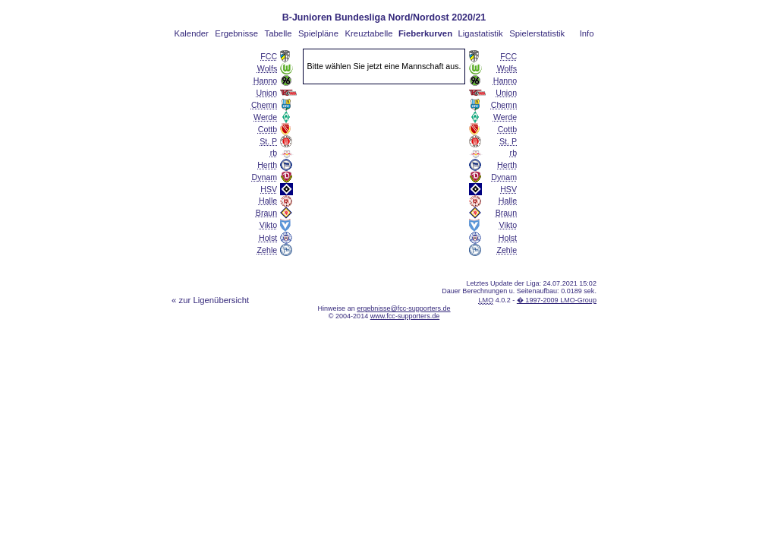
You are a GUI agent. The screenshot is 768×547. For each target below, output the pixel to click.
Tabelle (278, 33)
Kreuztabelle (369, 33)
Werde (265, 117)
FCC (268, 56)
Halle (268, 200)
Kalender (191, 33)
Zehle (267, 250)
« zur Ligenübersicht (210, 300)
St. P (268, 141)
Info (587, 33)
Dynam (265, 177)
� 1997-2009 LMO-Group (556, 300)
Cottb (267, 129)
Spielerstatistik (537, 33)
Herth (267, 164)
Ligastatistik (480, 33)
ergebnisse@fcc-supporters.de (403, 308)
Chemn (264, 104)
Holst (268, 237)
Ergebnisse (236, 33)
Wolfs (267, 68)
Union (266, 92)
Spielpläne (318, 33)
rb (273, 152)
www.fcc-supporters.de (405, 316)
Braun (266, 212)
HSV (268, 189)
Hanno (265, 80)
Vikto (268, 224)
